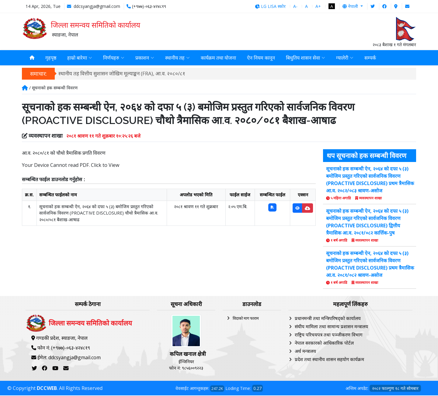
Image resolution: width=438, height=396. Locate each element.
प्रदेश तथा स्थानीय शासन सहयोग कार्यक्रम (329, 360)
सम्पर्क (370, 58)
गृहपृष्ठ (50, 58)
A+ (318, 6)
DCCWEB (47, 388)
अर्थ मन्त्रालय (305, 352)
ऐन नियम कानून (261, 58)
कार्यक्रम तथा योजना (218, 58)
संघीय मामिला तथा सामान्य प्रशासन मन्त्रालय (331, 327)
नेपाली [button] (350, 6)
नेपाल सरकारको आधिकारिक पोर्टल (324, 343)
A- (295, 6)
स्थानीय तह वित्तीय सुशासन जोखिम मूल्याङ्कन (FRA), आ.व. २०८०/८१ (121, 74)
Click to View (105, 165)
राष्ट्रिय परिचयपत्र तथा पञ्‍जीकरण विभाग (328, 335)
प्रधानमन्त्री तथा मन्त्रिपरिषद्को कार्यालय (328, 319)
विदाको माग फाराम (246, 319)
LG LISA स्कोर (270, 6)
